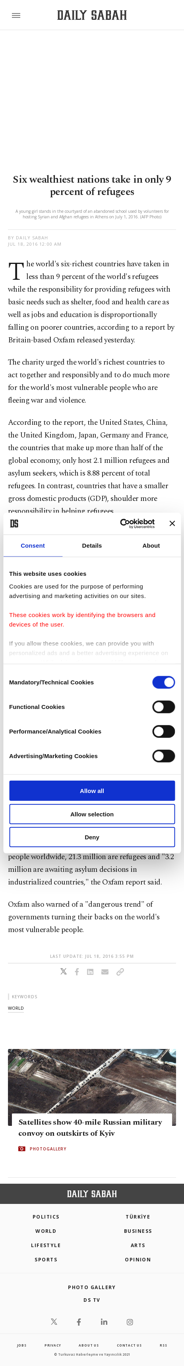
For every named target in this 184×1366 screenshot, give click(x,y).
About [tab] (151, 545)
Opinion (138, 1259)
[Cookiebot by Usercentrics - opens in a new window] (120, 523)
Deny (92, 837)
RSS (163, 1345)
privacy (53, 1345)
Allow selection (92, 813)
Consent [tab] (33, 545)
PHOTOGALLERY (48, 1149)
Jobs (22, 1345)
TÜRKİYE (138, 1216)
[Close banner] (172, 523)
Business (138, 1231)
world (16, 1008)
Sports (46, 1259)
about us (89, 1345)
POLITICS (46, 1216)
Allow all (92, 790)
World (45, 1231)
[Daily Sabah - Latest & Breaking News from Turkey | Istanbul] (92, 15)
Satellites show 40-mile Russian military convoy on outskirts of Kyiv (90, 1127)
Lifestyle (46, 1245)
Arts (138, 1245)
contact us (129, 1345)
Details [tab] (92, 545)
